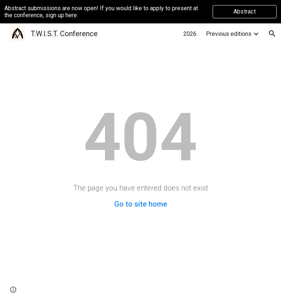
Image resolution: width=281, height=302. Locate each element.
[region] (140, 11)
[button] (272, 33)
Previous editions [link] (228, 33)
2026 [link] (189, 33)
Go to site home (140, 204)
